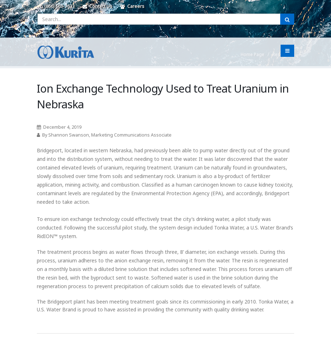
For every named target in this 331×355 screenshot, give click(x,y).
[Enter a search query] (159, 19)
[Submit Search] (287, 19)
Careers (132, 6)
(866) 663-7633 (57, 6)
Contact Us (97, 6)
